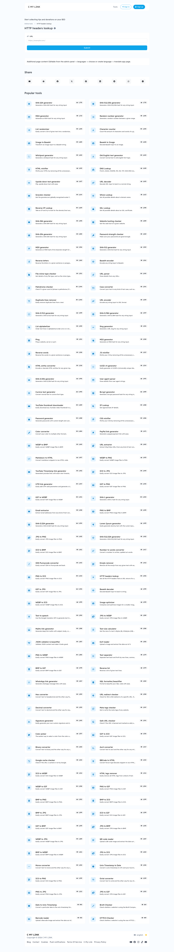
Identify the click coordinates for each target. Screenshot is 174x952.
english (138, 935)
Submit (87, 48)
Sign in (126, 7)
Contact (36, 942)
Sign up (139, 7)
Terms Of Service (74, 942)
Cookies (44, 942)
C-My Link (88, 942)
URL (30, 36)
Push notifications (57, 942)
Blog (29, 942)
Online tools (29, 24)
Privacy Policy (100, 942)
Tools (115, 7)
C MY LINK (34, 6)
